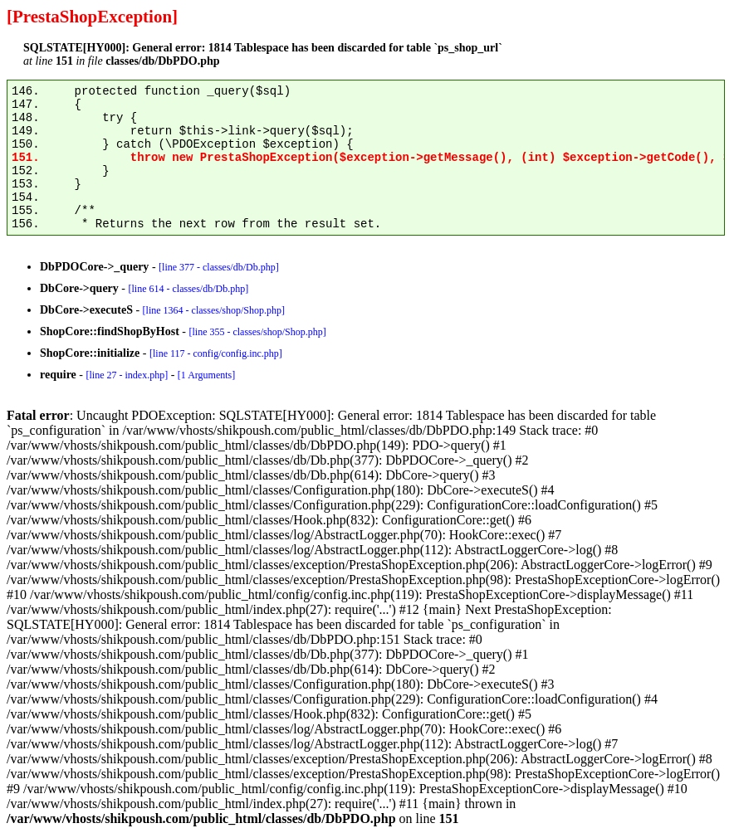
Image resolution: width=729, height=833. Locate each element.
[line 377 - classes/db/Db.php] (219, 267)
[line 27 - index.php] (127, 375)
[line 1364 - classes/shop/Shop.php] (214, 310)
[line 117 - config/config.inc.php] (215, 353)
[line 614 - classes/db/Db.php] (189, 289)
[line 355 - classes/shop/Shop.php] (256, 332)
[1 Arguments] (206, 375)
